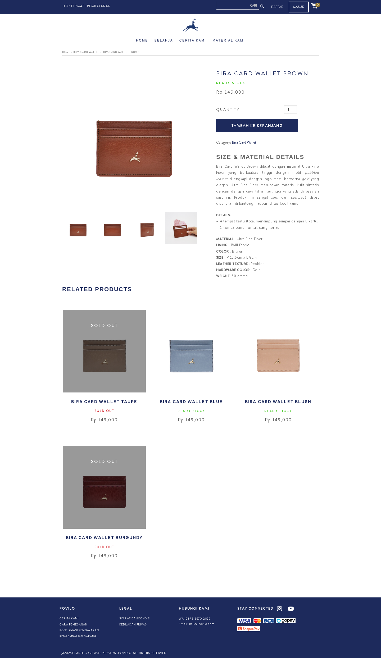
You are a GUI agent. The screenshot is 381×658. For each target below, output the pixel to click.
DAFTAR (277, 7)
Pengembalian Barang (78, 636)
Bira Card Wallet (86, 52)
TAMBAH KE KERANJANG (257, 125)
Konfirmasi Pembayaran (87, 6)
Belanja (164, 40)
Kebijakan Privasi (133, 624)
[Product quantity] (290, 109)
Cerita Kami (192, 40)
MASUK (298, 7)
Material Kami (228, 40)
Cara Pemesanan (73, 624)
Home (142, 40)
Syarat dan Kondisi (134, 618)
